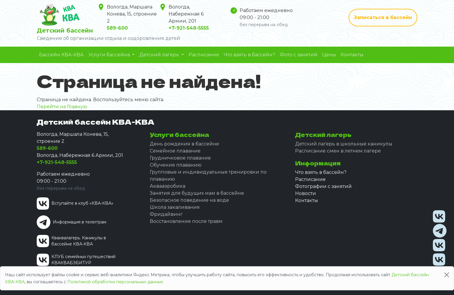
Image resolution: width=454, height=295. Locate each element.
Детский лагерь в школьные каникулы (343, 144)
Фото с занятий (298, 54)
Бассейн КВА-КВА (61, 54)
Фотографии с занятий (323, 186)
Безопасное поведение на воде (189, 200)
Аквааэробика (167, 186)
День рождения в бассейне (184, 144)
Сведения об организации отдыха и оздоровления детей (108, 38)
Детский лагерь (159, 54)
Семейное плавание (175, 151)
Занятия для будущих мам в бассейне (197, 193)
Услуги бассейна (109, 54)
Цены (329, 54)
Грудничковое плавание (180, 158)
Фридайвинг (166, 214)
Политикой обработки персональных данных (115, 281)
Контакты (352, 54)
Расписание (204, 54)
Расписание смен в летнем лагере (338, 151)
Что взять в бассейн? (249, 54)
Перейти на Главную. (62, 106)
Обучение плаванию (175, 165)
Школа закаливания (175, 207)
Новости (305, 193)
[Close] (447, 275)
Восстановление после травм (186, 221)
